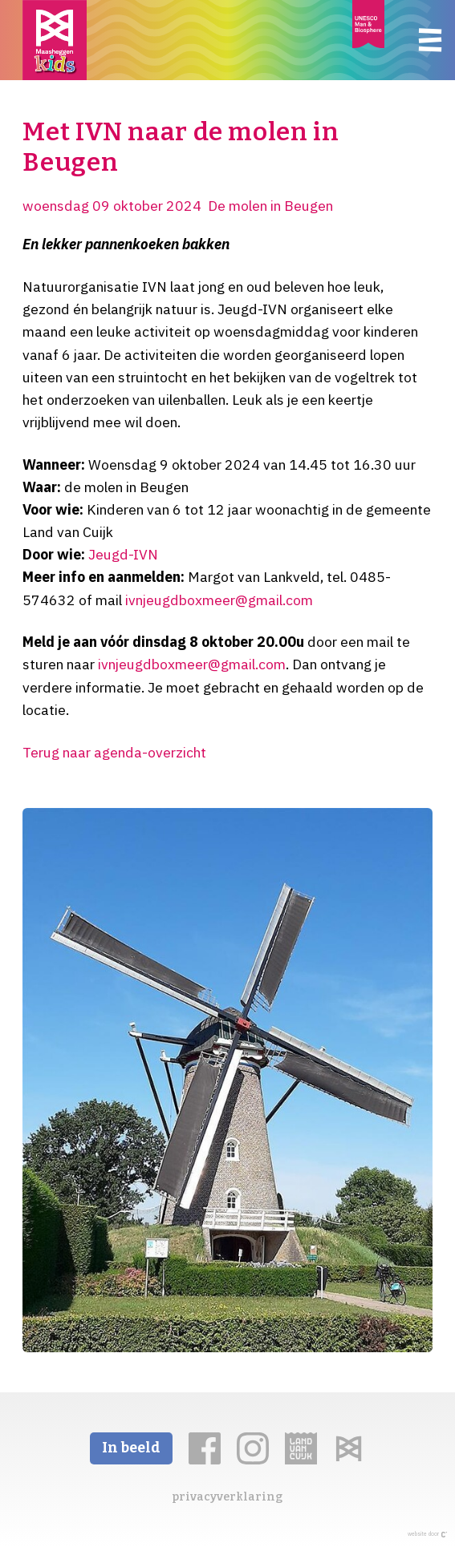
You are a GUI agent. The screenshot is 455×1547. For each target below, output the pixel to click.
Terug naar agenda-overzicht (114, 752)
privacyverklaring (227, 1497)
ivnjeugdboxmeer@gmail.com (219, 600)
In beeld (131, 1448)
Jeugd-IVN (123, 554)
